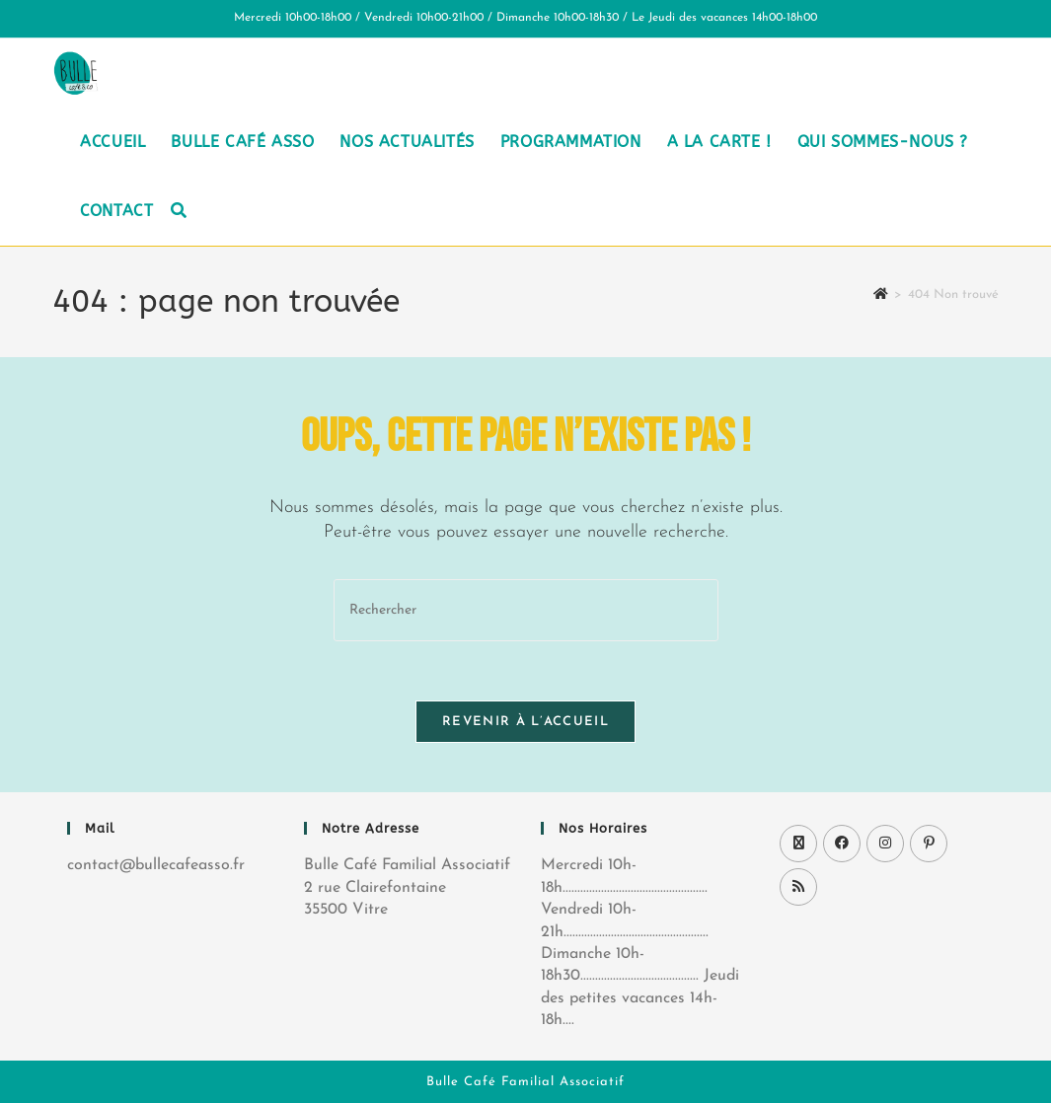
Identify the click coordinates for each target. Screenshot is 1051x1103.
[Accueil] (880, 294)
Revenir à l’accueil (525, 721)
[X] (798, 843)
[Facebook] (842, 843)
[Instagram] (885, 843)
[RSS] (798, 887)
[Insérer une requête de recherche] (526, 610)
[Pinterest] (928, 843)
